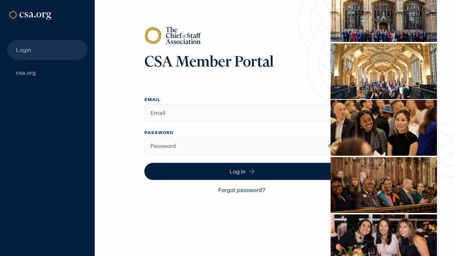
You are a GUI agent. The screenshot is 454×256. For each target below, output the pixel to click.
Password (159, 133)
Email (152, 100)
